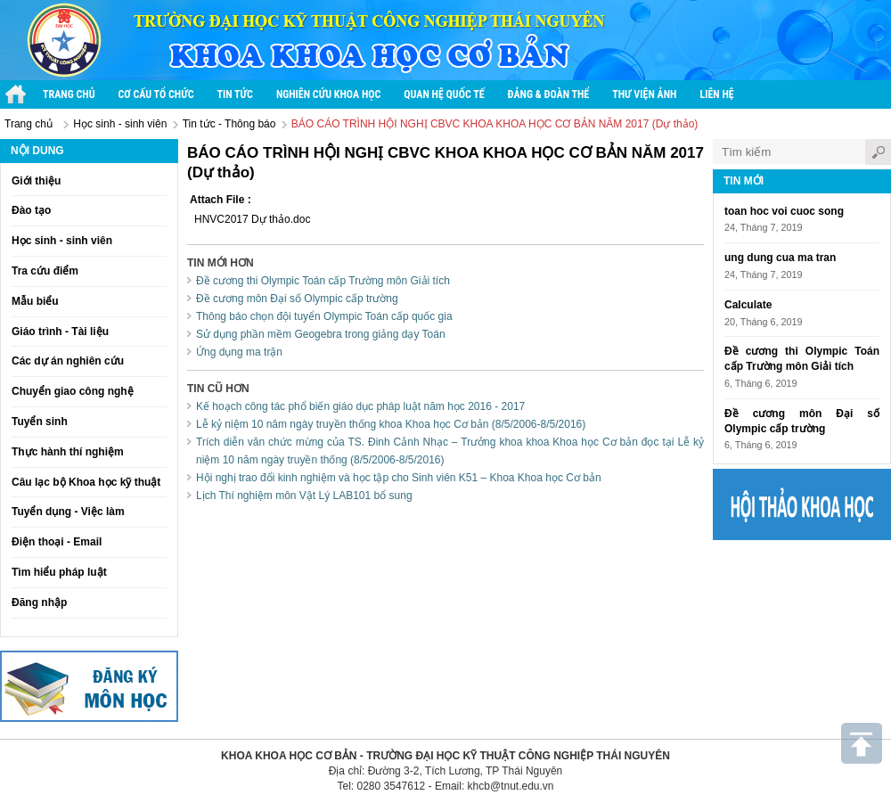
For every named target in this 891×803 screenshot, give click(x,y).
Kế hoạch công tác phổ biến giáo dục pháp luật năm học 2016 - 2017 (360, 406)
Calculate (748, 305)
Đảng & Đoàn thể (549, 94)
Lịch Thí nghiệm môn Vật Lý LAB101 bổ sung (304, 495)
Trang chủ (28, 124)
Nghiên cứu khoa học (328, 94)
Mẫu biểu (35, 301)
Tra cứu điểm (45, 271)
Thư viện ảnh (644, 94)
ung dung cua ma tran (780, 257)
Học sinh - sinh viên (120, 124)
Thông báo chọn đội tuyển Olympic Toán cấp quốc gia (324, 316)
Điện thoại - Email (57, 542)
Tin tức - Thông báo (229, 124)
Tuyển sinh (40, 421)
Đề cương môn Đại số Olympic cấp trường (297, 298)
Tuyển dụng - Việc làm (68, 511)
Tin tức (235, 94)
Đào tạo (31, 210)
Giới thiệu (36, 181)
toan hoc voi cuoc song (784, 211)
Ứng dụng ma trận (239, 352)
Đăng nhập (39, 602)
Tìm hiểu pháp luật (59, 572)
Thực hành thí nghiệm (68, 452)
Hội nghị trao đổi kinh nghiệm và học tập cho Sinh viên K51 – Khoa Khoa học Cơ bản (398, 477)
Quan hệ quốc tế (444, 94)
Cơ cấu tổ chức (156, 94)
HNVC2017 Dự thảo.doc (252, 219)
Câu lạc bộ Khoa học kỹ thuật (86, 482)
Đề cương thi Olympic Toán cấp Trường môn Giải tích (323, 280)
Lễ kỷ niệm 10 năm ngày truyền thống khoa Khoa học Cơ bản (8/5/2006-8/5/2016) (390, 424)
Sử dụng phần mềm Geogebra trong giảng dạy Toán (321, 334)
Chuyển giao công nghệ (73, 391)
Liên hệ (716, 94)
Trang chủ (69, 94)
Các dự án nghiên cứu (68, 361)
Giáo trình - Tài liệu (60, 331)
